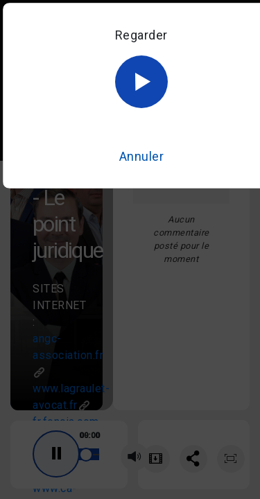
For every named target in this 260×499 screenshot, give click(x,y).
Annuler (141, 156)
